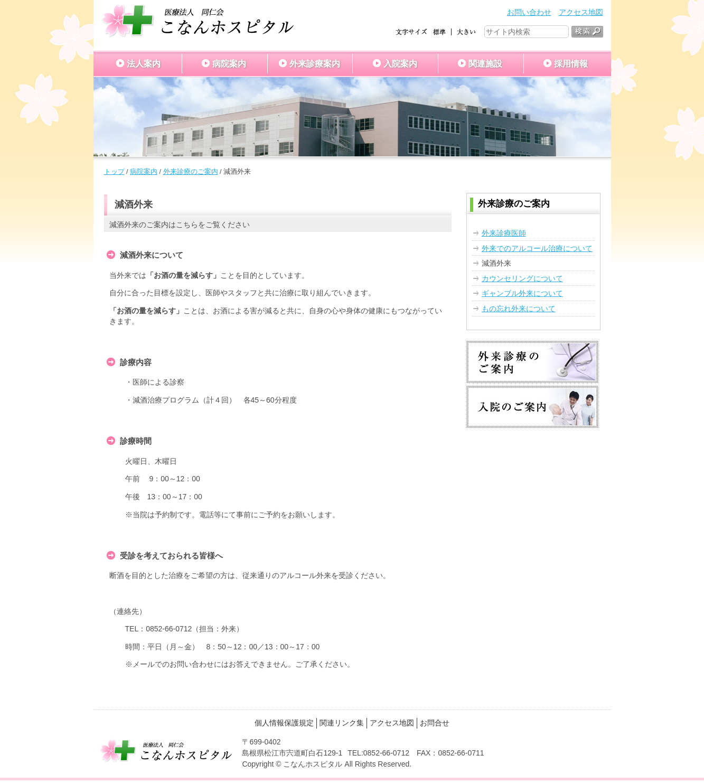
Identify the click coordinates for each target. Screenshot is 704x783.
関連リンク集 (342, 723)
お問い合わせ (529, 12)
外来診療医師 (504, 233)
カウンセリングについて (522, 278)
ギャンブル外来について (522, 293)
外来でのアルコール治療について (537, 248)
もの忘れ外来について (519, 308)
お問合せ (434, 723)
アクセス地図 (581, 12)
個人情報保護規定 (284, 723)
